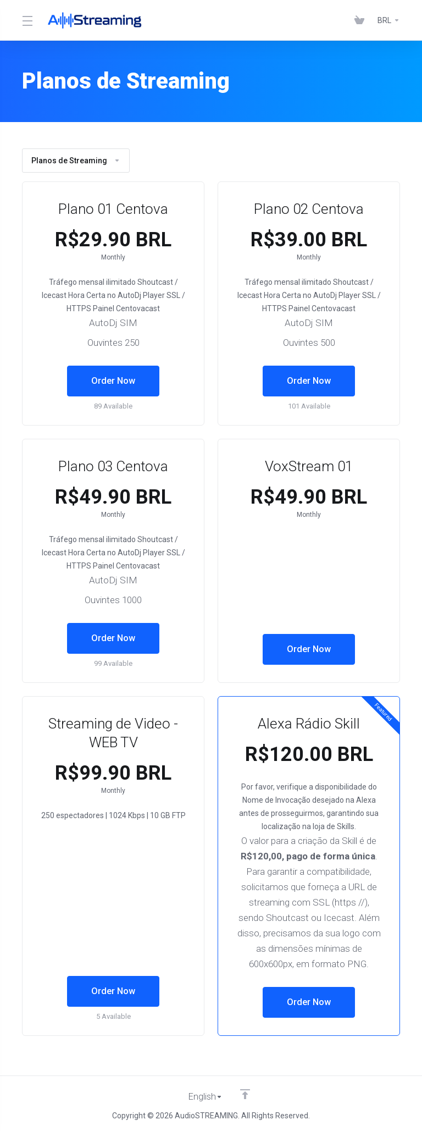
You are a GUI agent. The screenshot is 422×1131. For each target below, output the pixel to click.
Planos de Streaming (75, 160)
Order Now (113, 381)
